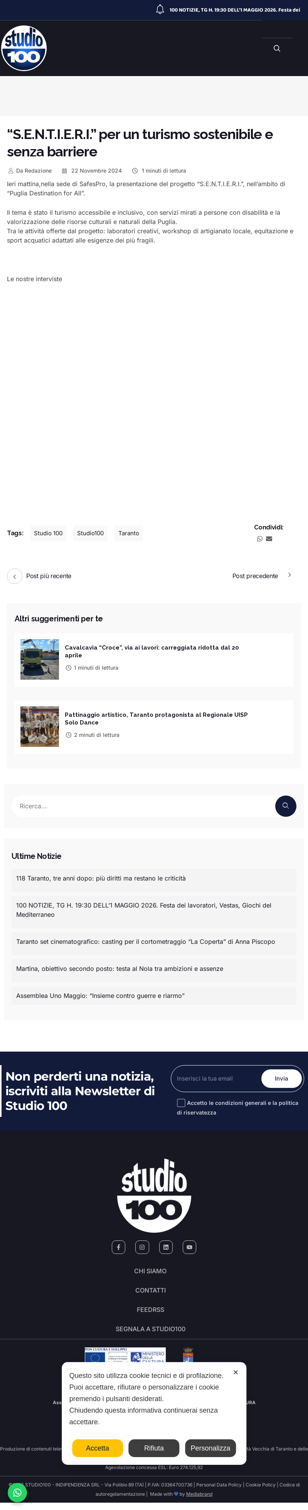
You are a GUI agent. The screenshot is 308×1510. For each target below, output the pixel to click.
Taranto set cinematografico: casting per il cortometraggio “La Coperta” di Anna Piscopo (145, 939)
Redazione (29, 170)
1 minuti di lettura (158, 170)
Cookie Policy (261, 1492)
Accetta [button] (97, 1448)
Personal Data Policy (219, 1492)
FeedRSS (150, 1314)
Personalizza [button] (210, 1448)
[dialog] (154, 1413)
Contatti (150, 1292)
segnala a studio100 (150, 1335)
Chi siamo (150, 1270)
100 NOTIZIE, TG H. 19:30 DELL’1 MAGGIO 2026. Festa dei (235, 10)
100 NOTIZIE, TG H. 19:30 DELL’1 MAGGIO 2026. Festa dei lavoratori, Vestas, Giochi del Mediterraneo (143, 907)
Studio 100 (49, 533)
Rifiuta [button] (154, 1448)
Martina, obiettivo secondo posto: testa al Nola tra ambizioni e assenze (119, 966)
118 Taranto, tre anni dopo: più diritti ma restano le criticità (101, 876)
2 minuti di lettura (92, 733)
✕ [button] (236, 1372)
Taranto (134, 533)
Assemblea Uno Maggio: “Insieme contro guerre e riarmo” (100, 993)
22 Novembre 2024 (91, 170)
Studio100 (93, 533)
